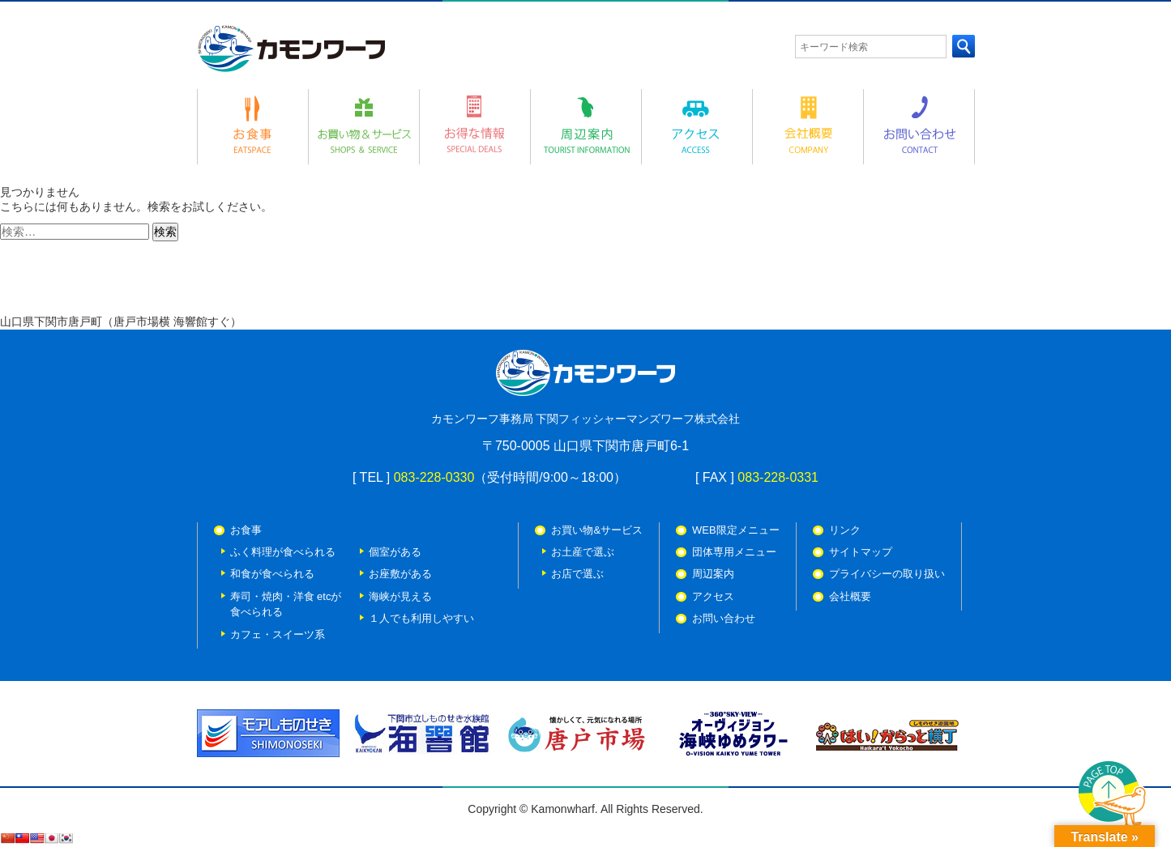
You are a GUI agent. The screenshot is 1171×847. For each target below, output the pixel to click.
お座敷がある (400, 574)
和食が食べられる (272, 574)
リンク (845, 530)
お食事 (246, 530)
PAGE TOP (1113, 796)
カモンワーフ (291, 48)
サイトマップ (860, 552)
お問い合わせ (723, 618)
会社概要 (850, 596)
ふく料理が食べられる (282, 552)
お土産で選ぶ (582, 552)
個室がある (395, 552)
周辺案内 (713, 574)
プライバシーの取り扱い (887, 574)
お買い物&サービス (597, 530)
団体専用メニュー (734, 552)
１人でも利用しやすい (421, 618)
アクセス (713, 596)
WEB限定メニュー (736, 530)
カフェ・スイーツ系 (277, 634)
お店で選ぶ (577, 574)
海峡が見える (400, 596)
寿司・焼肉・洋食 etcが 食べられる (286, 604)
